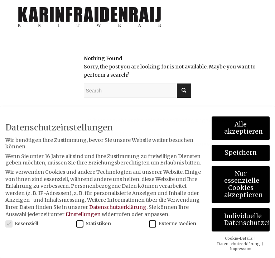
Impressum (240, 249)
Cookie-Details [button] (239, 238)
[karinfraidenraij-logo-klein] (89, 19)
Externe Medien (172, 223)
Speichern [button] (241, 153)
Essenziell (21, 223)
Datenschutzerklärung (117, 207)
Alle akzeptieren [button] (243, 127)
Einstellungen (83, 214)
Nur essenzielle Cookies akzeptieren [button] (243, 184)
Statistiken (93, 223)
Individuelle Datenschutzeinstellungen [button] (247, 219)
